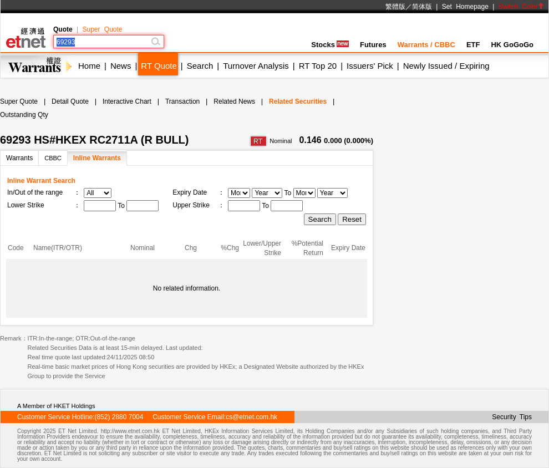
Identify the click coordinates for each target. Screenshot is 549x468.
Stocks (330, 44)
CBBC (53, 158)
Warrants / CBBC (426, 44)
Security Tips (512, 417)
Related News (234, 101)
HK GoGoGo (512, 44)
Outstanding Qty (24, 115)
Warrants (19, 158)
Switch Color (521, 7)
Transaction (182, 101)
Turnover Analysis (256, 65)
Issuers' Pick (370, 65)
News (120, 65)
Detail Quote (70, 101)
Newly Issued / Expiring (446, 65)
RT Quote (158, 65)
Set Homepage (465, 7)
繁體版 (395, 7)
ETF (473, 44)
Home (89, 65)
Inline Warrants (97, 158)
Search (200, 65)
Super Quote (102, 29)
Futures (373, 44)
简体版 (422, 7)
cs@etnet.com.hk (251, 417)
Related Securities (298, 101)
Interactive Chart (127, 101)
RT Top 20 (318, 65)
